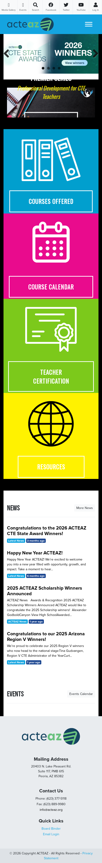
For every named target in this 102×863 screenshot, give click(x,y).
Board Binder (51, 829)
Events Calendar (81, 694)
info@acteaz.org (51, 810)
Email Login (51, 834)
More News (84, 508)
